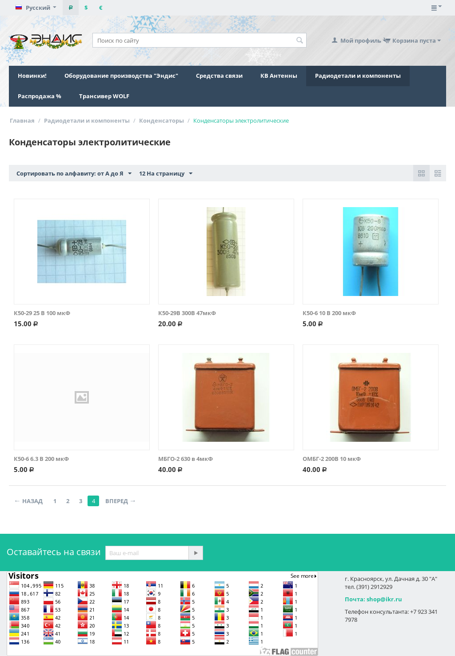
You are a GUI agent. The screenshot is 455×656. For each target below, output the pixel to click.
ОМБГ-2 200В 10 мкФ (332, 459)
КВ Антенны (278, 76)
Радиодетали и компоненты (358, 76)
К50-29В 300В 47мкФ (187, 313)
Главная (22, 120)
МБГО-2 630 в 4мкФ (185, 459)
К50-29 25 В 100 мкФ (42, 313)
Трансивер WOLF (104, 96)
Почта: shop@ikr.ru (373, 599)
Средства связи (219, 76)
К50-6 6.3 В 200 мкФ (41, 459)
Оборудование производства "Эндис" (121, 76)
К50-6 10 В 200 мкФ (329, 313)
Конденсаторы (161, 120)
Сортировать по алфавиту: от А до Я (74, 173)
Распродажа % (39, 96)
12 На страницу (165, 173)
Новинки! (32, 76)
